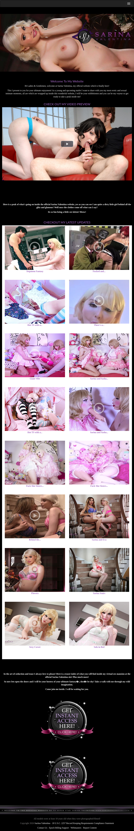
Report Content (90, 828)
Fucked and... (99, 271)
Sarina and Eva (99, 540)
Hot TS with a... (34, 325)
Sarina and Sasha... (99, 378)
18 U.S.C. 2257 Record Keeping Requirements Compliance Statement (83, 823)
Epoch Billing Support (59, 828)
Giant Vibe (35, 378)
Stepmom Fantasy (34, 271)
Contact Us (42, 828)
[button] (67, 144)
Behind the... (35, 540)
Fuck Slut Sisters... (35, 486)
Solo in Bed (99, 647)
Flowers (35, 593)
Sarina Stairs (99, 593)
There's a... (99, 325)
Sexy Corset (34, 647)
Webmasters (76, 828)
